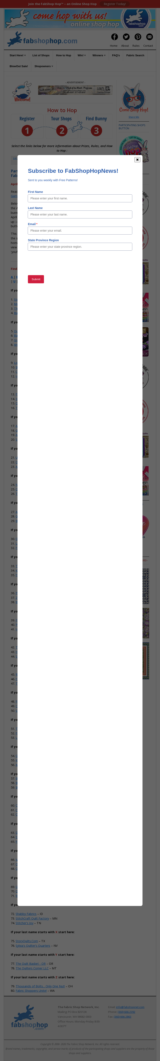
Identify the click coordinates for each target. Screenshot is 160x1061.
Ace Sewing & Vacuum (31, 765)
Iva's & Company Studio (32, 860)
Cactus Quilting (26, 805)
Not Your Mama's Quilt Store (35, 485)
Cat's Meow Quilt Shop (31, 810)
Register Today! (115, 4)
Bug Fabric (21, 313)
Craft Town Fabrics (29, 372)
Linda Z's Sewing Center (32, 543)
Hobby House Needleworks (35, 652)
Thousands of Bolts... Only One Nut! (40, 986)
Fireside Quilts (25, 701)
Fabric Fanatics (26, 679)
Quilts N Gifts (25, 756)
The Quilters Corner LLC (32, 968)
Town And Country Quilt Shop (36, 683)
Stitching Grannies (28, 711)
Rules (136, 45)
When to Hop (62, 162)
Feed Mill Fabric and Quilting (35, 733)
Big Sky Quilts (25, 521)
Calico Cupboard (27, 706)
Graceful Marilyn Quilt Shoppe (34, 340)
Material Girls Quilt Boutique (33, 304)
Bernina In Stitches (28, 778)
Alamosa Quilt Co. (28, 467)
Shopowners (44, 66)
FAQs (95, 158)
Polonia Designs (27, 625)
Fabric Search (135, 55)
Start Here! (18, 55)
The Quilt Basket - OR (31, 964)
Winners (99, 55)
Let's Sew (22, 738)
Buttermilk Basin (27, 787)
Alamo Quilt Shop (28, 512)
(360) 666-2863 (122, 1017)
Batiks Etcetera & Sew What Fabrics (40, 367)
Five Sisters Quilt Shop (31, 575)
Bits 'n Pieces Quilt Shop (32, 783)
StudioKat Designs (27, 299)
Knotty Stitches (26, 570)
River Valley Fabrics (29, 602)
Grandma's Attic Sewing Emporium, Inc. (43, 516)
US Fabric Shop (26, 457)
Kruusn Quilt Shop (28, 760)
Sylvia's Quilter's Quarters (33, 946)
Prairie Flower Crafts (29, 593)
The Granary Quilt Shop (32, 494)
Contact (148, 45)
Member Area (53, 158)
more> (123, 507)
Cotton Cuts (24, 814)
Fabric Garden (25, 842)
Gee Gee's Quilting (28, 430)
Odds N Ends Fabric (29, 462)
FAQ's (116, 55)
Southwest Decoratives (32, 439)
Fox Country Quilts (28, 548)
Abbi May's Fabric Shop (32, 435)
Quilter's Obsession (29, 489)
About (125, 45)
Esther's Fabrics (26, 837)
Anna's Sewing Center (30, 426)
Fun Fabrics (23, 620)
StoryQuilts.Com (27, 941)
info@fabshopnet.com (130, 1007)
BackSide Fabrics (25, 335)
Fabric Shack (24, 394)
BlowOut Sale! (19, 66)
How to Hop (63, 55)
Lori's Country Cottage (29, 363)
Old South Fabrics (28, 869)
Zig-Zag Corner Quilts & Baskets (38, 598)
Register (35, 158)
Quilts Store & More (29, 891)
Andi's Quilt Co (24, 345)
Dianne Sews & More (30, 833)
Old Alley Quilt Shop (29, 864)
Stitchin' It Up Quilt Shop (32, 656)
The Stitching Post (28, 408)
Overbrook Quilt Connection (35, 539)
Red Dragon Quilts (28, 674)
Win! (82, 55)
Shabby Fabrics (26, 914)
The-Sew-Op (22, 308)
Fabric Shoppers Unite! (31, 991)
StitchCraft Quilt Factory (32, 918)
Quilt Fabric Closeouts (29, 331)
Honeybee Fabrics (28, 629)
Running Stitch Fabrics (31, 896)
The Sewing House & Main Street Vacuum (44, 647)
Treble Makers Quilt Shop (33, 566)
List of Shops (41, 55)
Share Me (134, 116)
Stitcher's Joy (24, 923)
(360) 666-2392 (126, 1012)
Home (114, 45)
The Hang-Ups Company (33, 729)
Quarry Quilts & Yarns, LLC (34, 887)
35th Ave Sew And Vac (31, 399)
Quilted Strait (25, 403)
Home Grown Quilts (29, 376)
